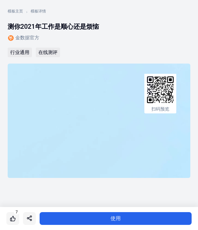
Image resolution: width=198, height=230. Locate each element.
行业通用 (19, 52)
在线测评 (47, 52)
